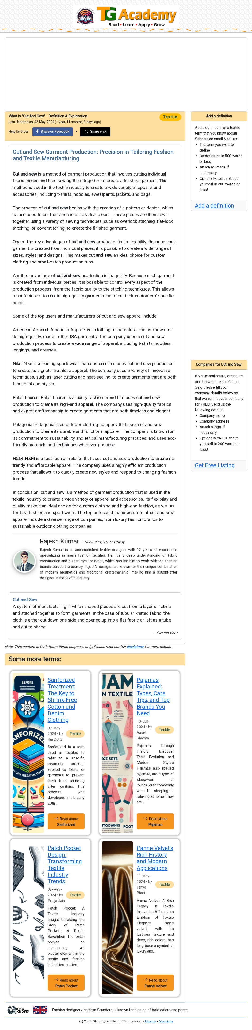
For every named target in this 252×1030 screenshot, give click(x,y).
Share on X (95, 132)
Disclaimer (166, 1021)
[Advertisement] (126, 74)
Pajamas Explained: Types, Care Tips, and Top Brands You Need (153, 697)
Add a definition (214, 205)
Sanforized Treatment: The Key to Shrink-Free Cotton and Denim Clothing (62, 700)
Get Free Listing (215, 465)
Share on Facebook (52, 131)
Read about (66, 821)
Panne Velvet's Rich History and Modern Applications (155, 858)
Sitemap (150, 1021)
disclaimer (135, 646)
